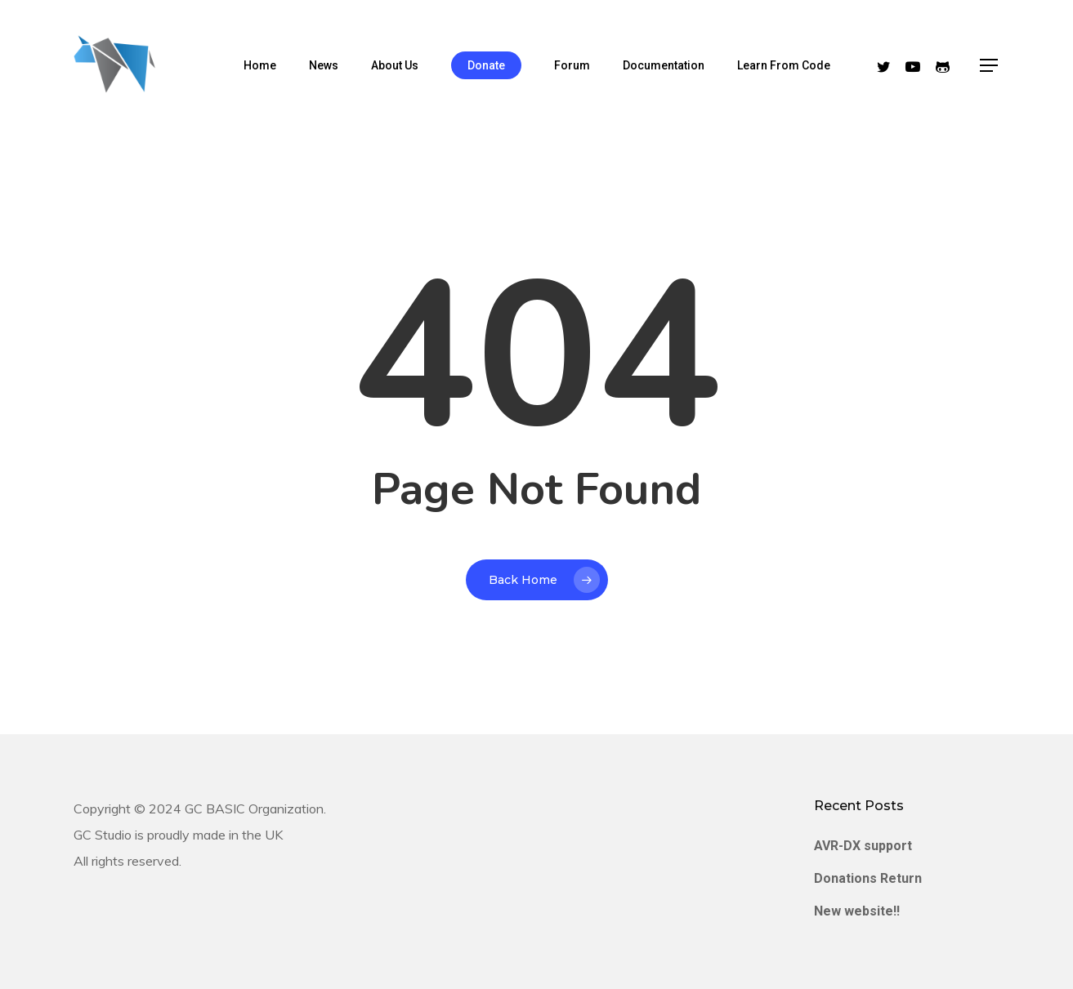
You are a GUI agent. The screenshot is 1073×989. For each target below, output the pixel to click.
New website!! (857, 911)
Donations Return (868, 878)
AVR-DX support (863, 845)
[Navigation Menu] (989, 65)
